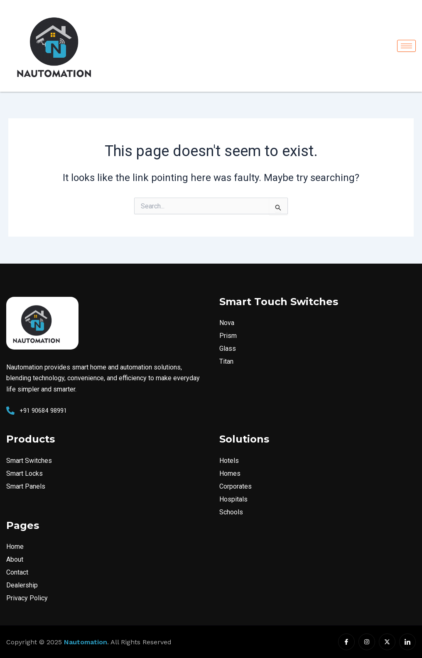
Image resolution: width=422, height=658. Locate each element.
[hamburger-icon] (406, 46)
